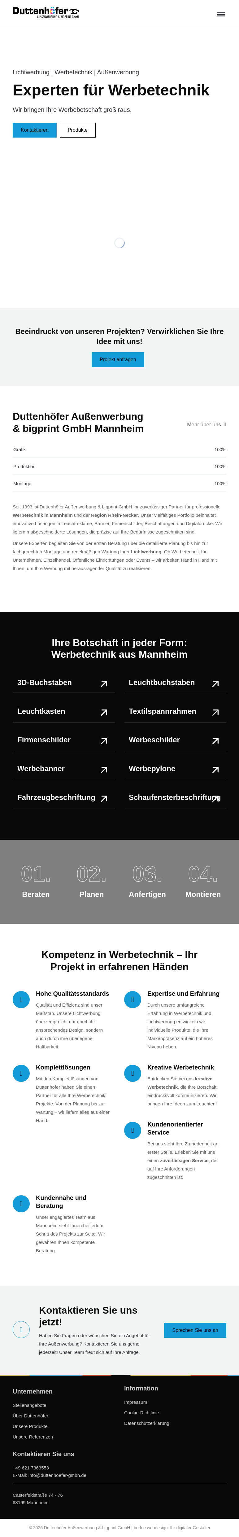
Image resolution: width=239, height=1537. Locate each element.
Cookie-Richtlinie (141, 1412)
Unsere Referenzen (33, 1436)
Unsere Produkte (30, 1426)
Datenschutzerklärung (146, 1423)
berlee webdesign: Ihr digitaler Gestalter (172, 1527)
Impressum (135, 1402)
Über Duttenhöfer (30, 1415)
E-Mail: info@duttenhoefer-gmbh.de (49, 1475)
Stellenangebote (29, 1405)
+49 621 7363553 (31, 1467)
